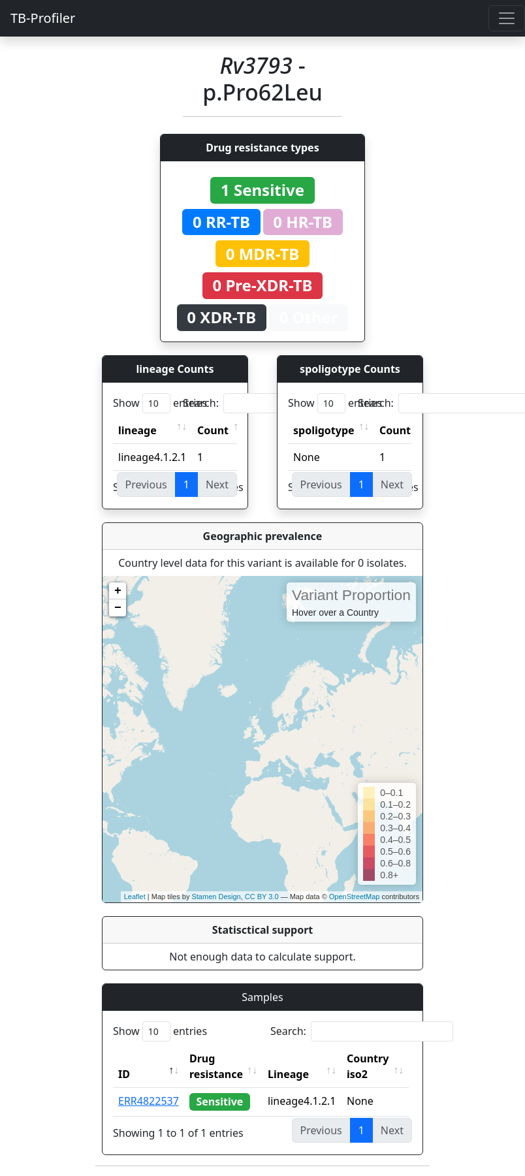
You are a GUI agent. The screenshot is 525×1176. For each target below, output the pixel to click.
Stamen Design (215, 896)
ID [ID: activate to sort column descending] (124, 1074)
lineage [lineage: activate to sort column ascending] (137, 430)
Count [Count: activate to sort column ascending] (213, 430)
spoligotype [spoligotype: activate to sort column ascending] (324, 430)
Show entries (160, 403)
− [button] (117, 608)
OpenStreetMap (354, 896)
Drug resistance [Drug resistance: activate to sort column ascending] (216, 1066)
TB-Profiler (42, 18)
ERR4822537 (148, 1101)
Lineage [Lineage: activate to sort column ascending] (290, 1074)
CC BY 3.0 (262, 896)
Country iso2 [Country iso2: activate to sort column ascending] (370, 1066)
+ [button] (117, 591)
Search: (274, 403)
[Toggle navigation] (506, 18)
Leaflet (135, 896)
